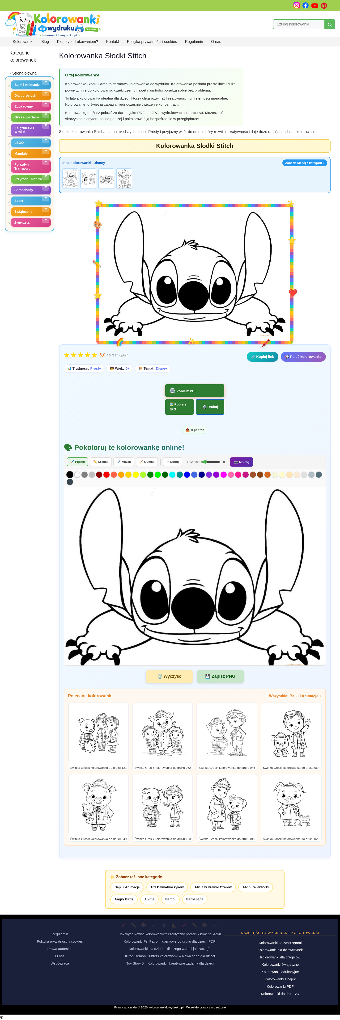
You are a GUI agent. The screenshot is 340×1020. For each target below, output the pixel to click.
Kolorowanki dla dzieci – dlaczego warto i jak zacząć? (170, 948)
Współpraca (60, 963)
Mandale (21, 153)
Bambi (170, 899)
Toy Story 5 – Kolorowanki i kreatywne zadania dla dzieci (170, 963)
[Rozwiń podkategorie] (45, 81)
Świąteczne (23, 211)
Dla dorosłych (25, 95)
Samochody (23, 190)
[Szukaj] (330, 24)
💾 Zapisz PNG (220, 676)
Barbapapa (194, 899)
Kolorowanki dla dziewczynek (280, 950)
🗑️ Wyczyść (169, 676)
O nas (216, 42)
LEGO (19, 143)
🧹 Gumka (146, 462)
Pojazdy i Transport (22, 166)
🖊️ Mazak (124, 462)
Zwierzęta (22, 222)
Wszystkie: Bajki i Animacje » (295, 696)
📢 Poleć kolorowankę (303, 357)
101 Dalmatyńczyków (167, 887)
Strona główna (24, 73)
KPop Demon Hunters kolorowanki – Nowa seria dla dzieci (170, 956)
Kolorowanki (23, 42)
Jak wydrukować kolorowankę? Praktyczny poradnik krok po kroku (170, 934)
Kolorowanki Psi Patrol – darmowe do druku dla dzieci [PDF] (170, 941)
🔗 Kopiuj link (262, 357)
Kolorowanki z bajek (280, 979)
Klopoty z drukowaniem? (77, 42)
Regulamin (194, 42)
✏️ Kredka (100, 462)
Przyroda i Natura (28, 179)
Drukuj (212, 407)
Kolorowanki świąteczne (280, 964)
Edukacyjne (23, 106)
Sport (18, 201)
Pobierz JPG (178, 406)
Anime (149, 899)
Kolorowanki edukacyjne (280, 972)
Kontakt (112, 42)
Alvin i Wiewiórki (255, 887)
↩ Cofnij (172, 462)
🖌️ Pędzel (77, 462)
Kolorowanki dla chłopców (280, 957)
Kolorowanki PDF (280, 986)
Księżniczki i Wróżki (24, 130)
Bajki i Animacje (127, 887)
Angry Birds (124, 899)
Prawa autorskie (59, 948)
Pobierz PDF (186, 391)
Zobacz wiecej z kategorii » (304, 163)
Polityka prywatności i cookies (152, 42)
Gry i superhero (26, 117)
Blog (45, 42)
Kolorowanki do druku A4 (280, 993)
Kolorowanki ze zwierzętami (280, 943)
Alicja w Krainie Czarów (213, 887)
